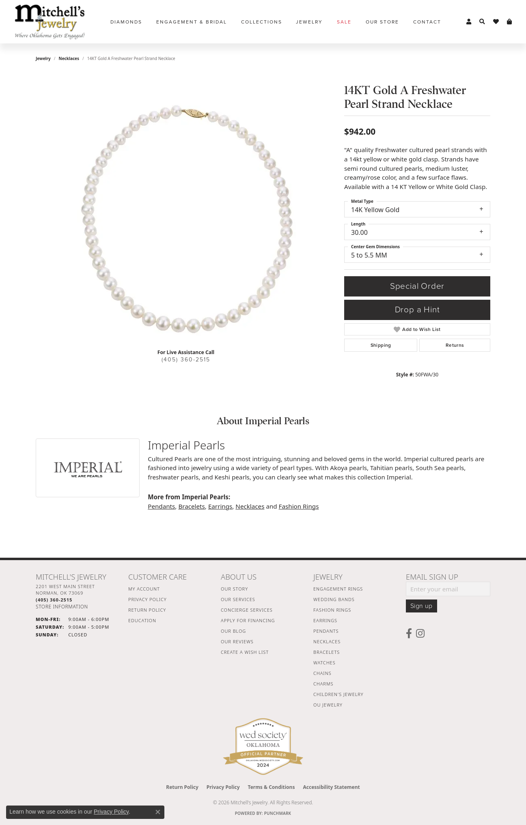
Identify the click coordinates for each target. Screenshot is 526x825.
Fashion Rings (299, 506)
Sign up (421, 606)
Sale (344, 22)
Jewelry (309, 22)
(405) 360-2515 (186, 359)
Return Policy (147, 610)
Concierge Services (247, 610)
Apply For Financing (248, 620)
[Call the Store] (54, 600)
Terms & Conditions (271, 787)
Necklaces (69, 58)
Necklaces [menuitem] (327, 641)
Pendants (161, 506)
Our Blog (233, 631)
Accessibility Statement (331, 787)
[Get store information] (62, 606)
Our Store (382, 22)
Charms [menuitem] (323, 684)
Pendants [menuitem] (325, 631)
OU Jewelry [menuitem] (328, 705)
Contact (427, 22)
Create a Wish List (245, 652)
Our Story (234, 589)
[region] (186, 220)
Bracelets (191, 506)
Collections (261, 22)
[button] (468, 22)
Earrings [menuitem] (325, 620)
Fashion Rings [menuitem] (332, 610)
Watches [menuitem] (324, 663)
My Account (144, 589)
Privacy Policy (147, 599)
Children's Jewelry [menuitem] (338, 694)
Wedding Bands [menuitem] (334, 599)
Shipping (381, 345)
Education (142, 620)
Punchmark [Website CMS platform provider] (277, 813)
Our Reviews (237, 641)
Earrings (220, 506)
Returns (455, 345)
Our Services (238, 599)
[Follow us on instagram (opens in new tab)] (420, 633)
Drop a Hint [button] (417, 310)
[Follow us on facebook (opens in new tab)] (409, 633)
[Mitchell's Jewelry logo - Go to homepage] (49, 21)
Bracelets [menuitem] (326, 652)
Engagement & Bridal (191, 22)
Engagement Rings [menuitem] (338, 589)
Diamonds (126, 22)
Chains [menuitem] (322, 673)
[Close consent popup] (157, 812)
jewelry (43, 58)
